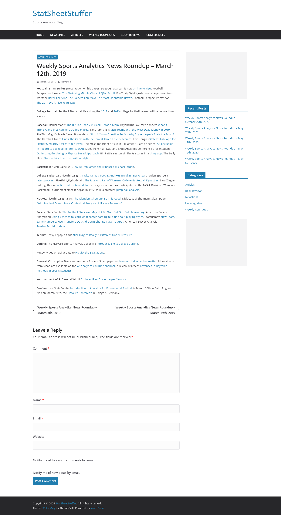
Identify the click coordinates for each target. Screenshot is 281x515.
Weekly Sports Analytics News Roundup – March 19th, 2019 (148, 310)
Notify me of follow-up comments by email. (64, 460)
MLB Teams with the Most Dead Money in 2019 (140, 129)
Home (40, 35)
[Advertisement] (216, 75)
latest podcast (45, 180)
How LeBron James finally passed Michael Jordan (103, 167)
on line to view (142, 88)
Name (38, 400)
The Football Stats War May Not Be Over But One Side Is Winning (103, 212)
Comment (41, 348)
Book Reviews (130, 35)
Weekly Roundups (102, 35)
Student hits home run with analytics (67, 158)
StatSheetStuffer (62, 13)
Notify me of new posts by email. (56, 473)
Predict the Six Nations (89, 252)
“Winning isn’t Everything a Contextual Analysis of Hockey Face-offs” (79, 203)
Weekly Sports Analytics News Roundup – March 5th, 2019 (65, 310)
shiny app (156, 153)
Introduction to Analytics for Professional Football (101, 288)
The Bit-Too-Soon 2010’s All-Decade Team (93, 125)
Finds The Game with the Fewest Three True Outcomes (96, 139)
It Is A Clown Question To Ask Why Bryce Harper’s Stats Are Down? (132, 134)
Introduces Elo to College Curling (117, 243)
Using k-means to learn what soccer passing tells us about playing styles (97, 217)
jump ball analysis (127, 190)
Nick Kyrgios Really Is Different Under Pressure (102, 235)
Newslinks (57, 35)
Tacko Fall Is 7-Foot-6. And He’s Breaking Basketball (114, 175)
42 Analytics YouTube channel (96, 266)
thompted (66, 81)
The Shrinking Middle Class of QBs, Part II (88, 93)
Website (38, 437)
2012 (104, 111)
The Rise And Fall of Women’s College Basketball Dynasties (121, 180)
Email (38, 418)
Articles (77, 35)
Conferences (155, 35)
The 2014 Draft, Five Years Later (57, 102)
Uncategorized (194, 203)
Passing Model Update (51, 226)
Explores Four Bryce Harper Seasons (104, 279)
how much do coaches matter (138, 261)
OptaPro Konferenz (80, 293)
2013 (117, 111)
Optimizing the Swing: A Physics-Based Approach (68, 153)
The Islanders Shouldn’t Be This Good (97, 198)
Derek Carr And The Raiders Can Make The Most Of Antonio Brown (90, 98)
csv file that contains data (72, 185)
